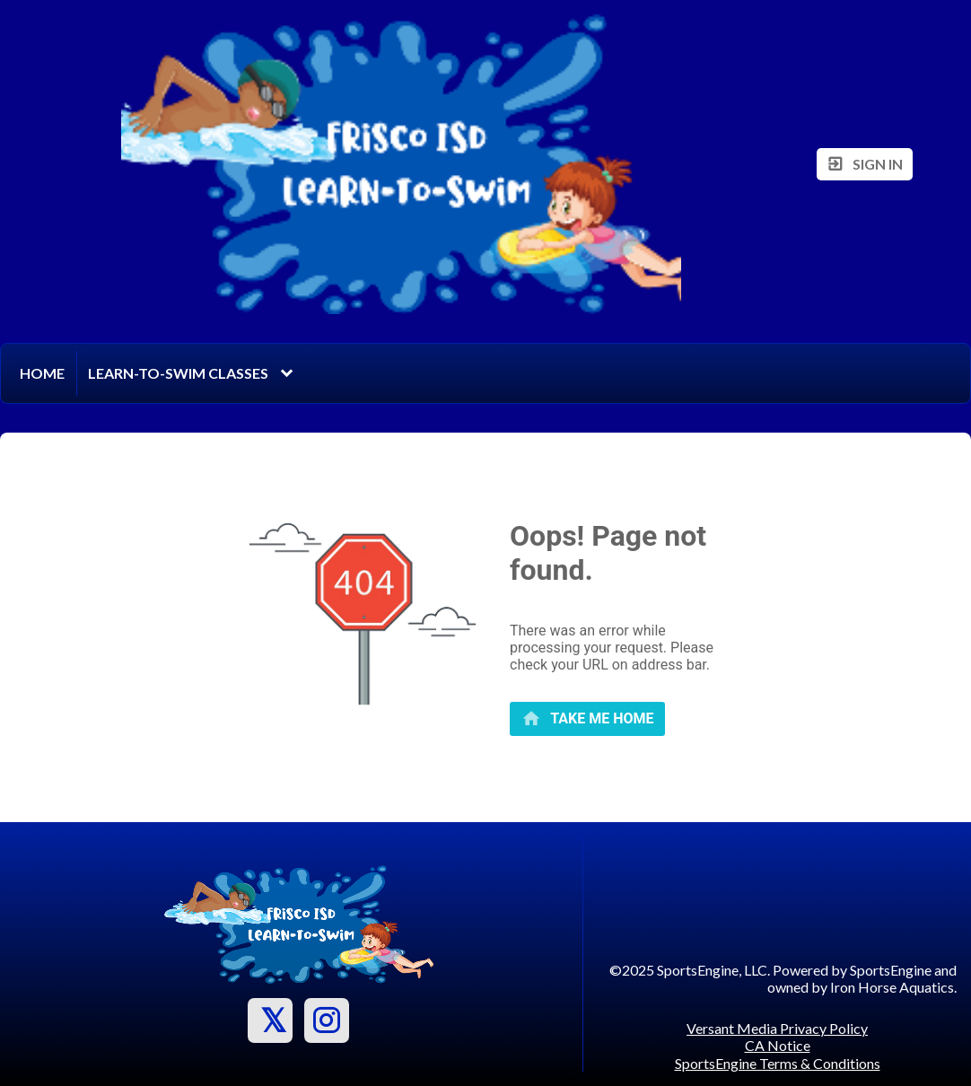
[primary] (587, 718)
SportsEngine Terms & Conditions (777, 1063)
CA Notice (777, 1045)
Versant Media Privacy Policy (777, 1028)
